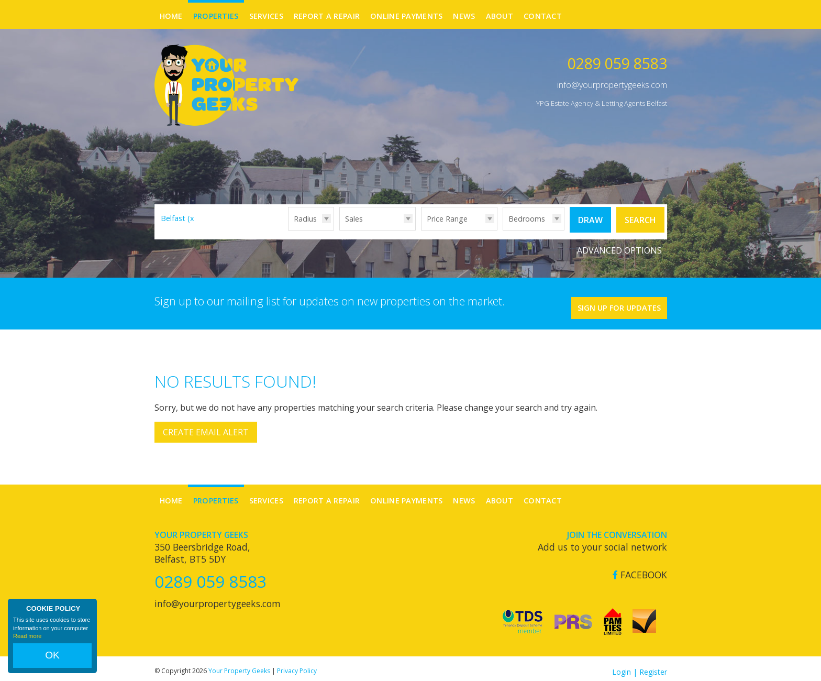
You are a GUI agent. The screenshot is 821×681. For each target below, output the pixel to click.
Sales (354, 219)
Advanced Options (619, 246)
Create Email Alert (206, 426)
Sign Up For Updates (604, 298)
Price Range (447, 219)
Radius (305, 219)
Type (339, 229)
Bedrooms (526, 219)
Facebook (640, 568)
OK (52, 660)
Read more (27, 646)
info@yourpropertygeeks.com (612, 85)
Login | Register (639, 665)
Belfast (179, 218)
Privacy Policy (297, 664)
